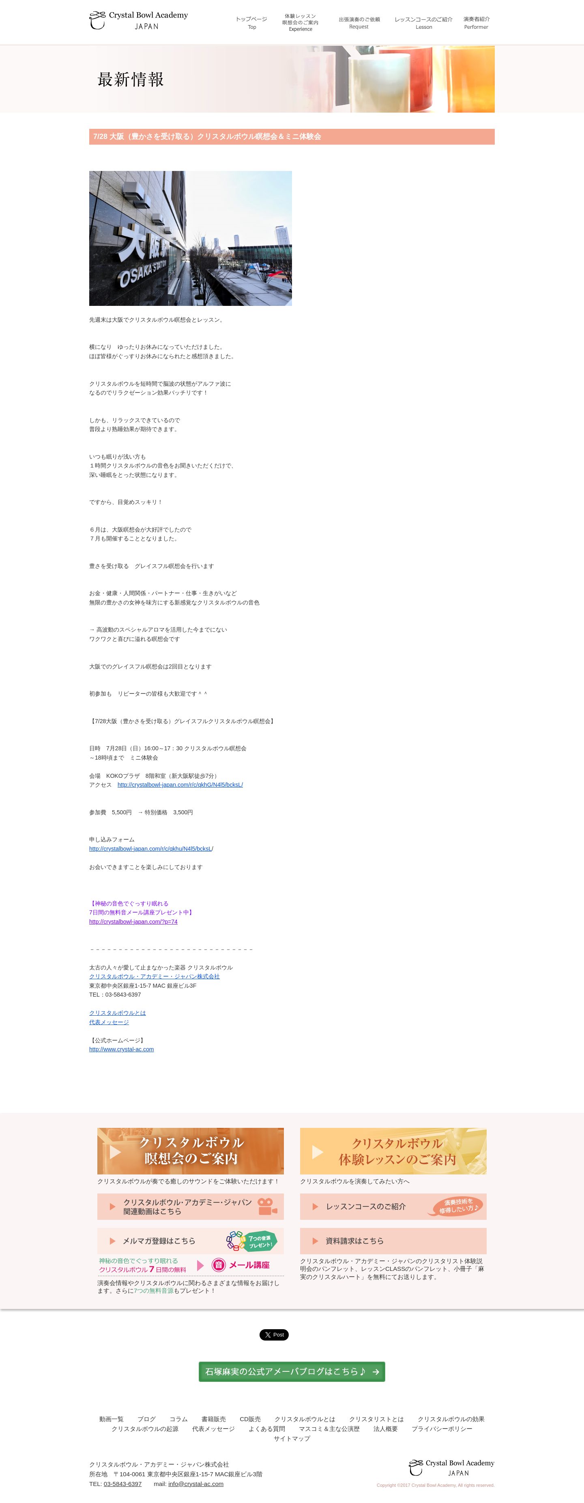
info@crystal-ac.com (195, 1483)
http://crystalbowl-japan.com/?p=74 (133, 921)
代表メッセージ (109, 1022)
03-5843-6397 (123, 1483)
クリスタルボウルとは (117, 1013)
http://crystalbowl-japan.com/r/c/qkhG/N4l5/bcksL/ (180, 784)
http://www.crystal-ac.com (121, 1049)
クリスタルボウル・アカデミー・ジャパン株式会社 (154, 976)
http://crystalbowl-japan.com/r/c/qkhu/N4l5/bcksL (150, 848)
